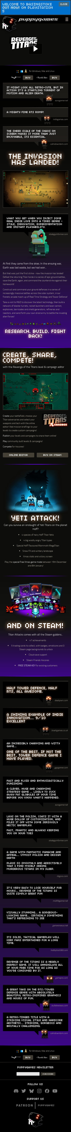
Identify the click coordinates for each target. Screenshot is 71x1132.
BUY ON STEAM (52, 455)
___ (67, 19)
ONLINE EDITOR (18, 455)
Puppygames (35, 1105)
